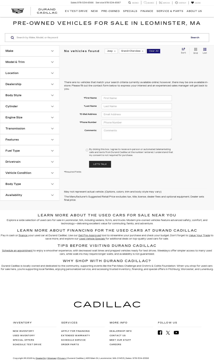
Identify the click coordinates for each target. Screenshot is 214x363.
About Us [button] (194, 11)
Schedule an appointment (17, 250)
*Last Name (90, 106)
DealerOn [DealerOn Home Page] (41, 358)
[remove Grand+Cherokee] (132, 51)
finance (23, 235)
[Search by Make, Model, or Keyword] (102, 38)
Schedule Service (73, 340)
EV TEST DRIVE (76, 11)
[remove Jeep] (111, 51)
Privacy (62, 358)
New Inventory (23, 331)
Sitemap (51, 358)
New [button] (94, 11)
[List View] (204, 51)
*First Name (90, 98)
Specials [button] (130, 11)
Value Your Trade (199, 235)
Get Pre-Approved (89, 235)
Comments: (90, 130)
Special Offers (23, 340)
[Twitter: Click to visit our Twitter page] (169, 332)
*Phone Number (88, 122)
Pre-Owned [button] (110, 11)
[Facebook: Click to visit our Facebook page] (161, 332)
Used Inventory (24, 336)
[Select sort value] (184, 51)
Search (195, 37)
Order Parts (70, 344)
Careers (115, 344)
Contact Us (118, 336)
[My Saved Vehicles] (196, 2)
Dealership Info (121, 331)
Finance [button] (147, 11)
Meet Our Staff (120, 340)
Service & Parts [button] (170, 11)
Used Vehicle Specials (92, 238)
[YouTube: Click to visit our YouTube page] (178, 332)
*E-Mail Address (88, 114)
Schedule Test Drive (27, 344)
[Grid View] (195, 51)
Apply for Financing (75, 331)
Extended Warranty (75, 336)
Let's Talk (100, 164)
